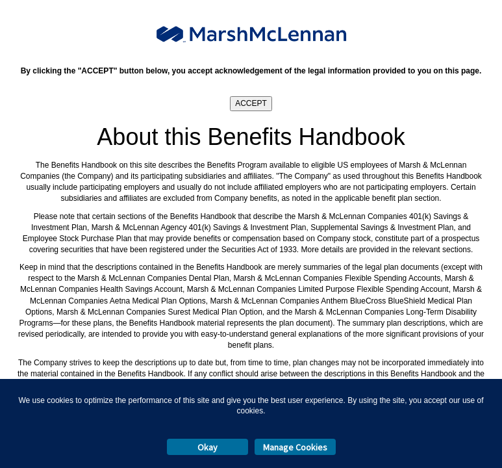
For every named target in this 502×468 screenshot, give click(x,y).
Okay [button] (207, 447)
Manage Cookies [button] (295, 447)
